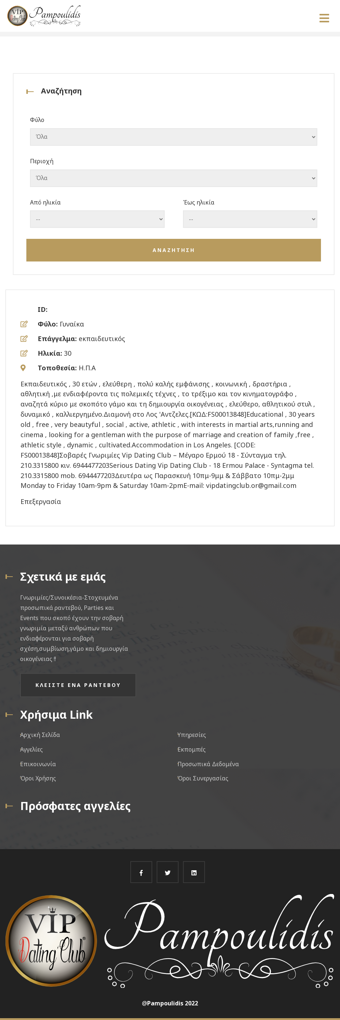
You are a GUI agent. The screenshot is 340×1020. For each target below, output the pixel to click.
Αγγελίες (31, 749)
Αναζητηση (174, 250)
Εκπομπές (192, 749)
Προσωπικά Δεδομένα (208, 764)
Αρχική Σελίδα (40, 735)
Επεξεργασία (40, 501)
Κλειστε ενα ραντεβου (78, 684)
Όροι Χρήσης (38, 778)
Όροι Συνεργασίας (203, 778)
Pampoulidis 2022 (172, 1003)
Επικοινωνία (38, 764)
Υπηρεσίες (192, 735)
